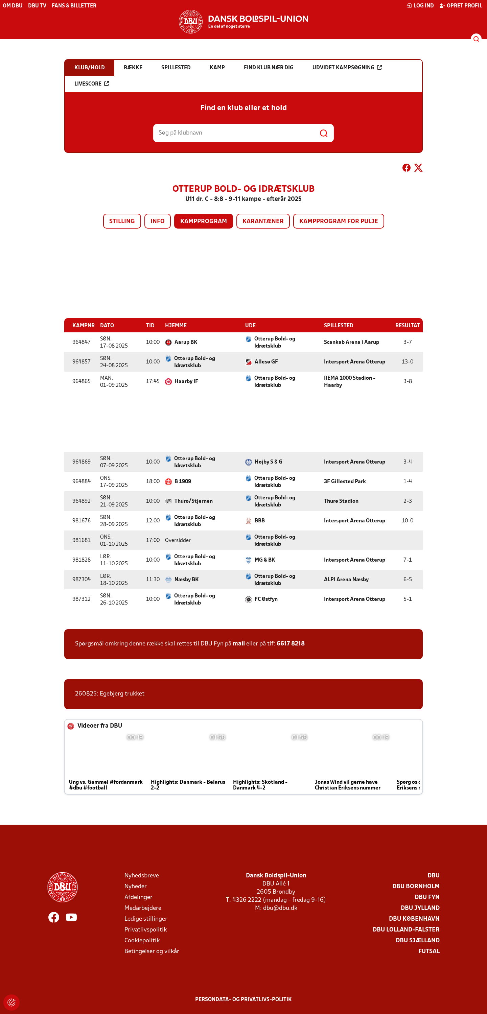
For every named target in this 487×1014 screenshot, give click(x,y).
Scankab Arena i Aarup (351, 342)
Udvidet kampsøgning (347, 67)
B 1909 (183, 481)
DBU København (414, 919)
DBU (433, 875)
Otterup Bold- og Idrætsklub (274, 342)
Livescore (91, 84)
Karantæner (263, 222)
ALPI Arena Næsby (346, 579)
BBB (260, 520)
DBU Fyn (427, 897)
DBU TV (37, 6)
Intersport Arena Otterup (354, 361)
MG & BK (265, 560)
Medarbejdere (142, 908)
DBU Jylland (420, 908)
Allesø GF (266, 361)
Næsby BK (187, 579)
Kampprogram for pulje (338, 222)
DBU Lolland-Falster (406, 930)
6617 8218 (291, 643)
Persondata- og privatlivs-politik (243, 999)
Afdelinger (138, 897)
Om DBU (13, 6)
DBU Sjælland (418, 940)
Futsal (429, 951)
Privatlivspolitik (145, 930)
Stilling (122, 222)
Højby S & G (268, 461)
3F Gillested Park (345, 481)
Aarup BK (186, 342)
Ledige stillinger (145, 919)
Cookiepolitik (142, 940)
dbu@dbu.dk (280, 908)
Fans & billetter (74, 6)
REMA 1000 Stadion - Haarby (349, 381)
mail (239, 643)
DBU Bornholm (416, 886)
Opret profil (460, 6)
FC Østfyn (266, 599)
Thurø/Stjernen (194, 501)
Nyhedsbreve (141, 875)
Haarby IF (186, 381)
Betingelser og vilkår (151, 951)
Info (157, 222)
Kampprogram (203, 222)
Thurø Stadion (341, 501)
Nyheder (135, 886)
